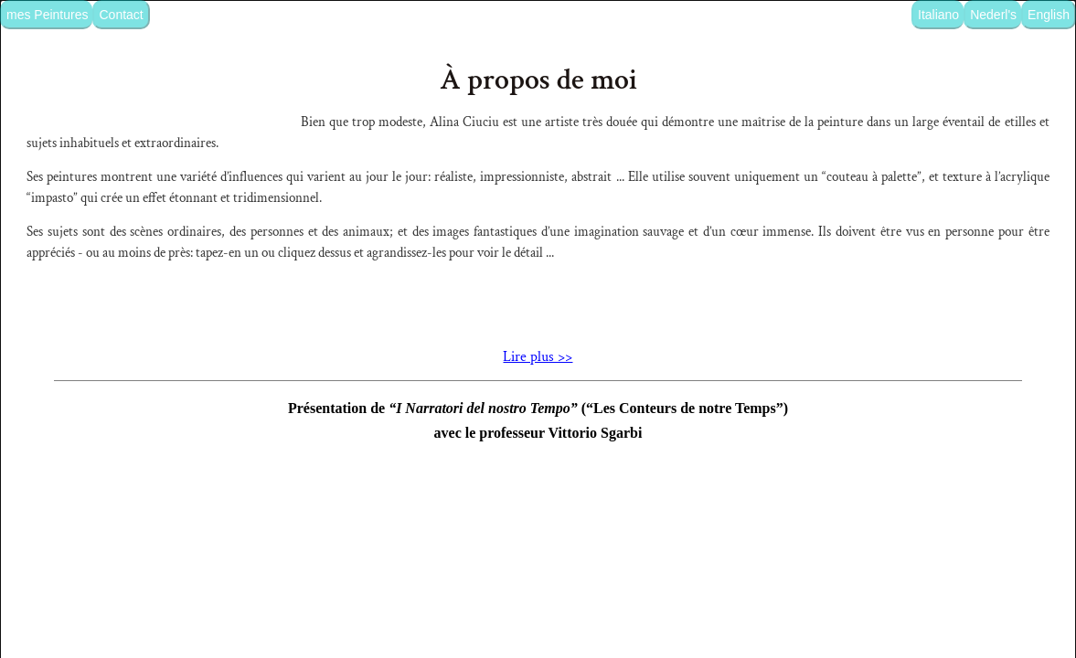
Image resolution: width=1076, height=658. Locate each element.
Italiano (938, 14)
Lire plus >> (537, 498)
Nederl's (993, 14)
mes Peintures (47, 14)
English (1049, 14)
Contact (121, 14)
